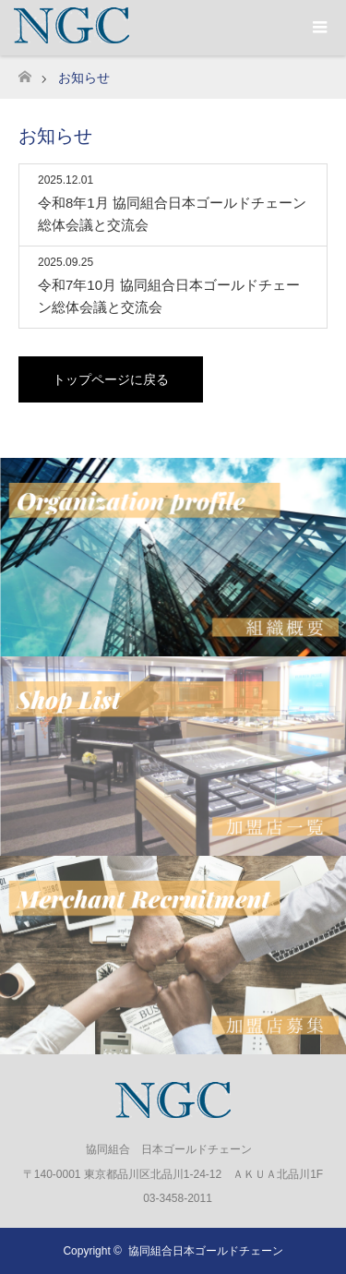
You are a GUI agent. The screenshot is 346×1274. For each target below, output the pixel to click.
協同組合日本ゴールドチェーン (205, 1250)
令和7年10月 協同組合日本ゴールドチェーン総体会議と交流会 (169, 296)
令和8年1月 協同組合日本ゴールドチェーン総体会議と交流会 (172, 214)
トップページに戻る (111, 379)
